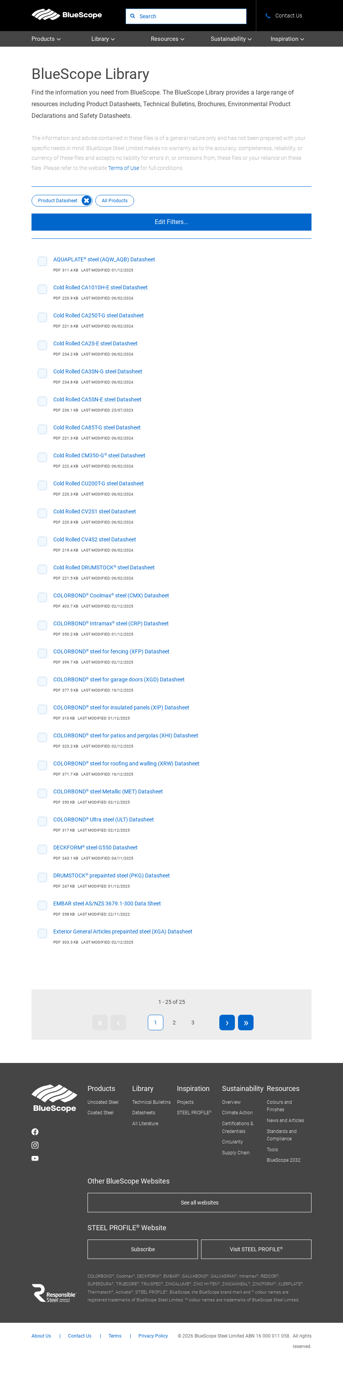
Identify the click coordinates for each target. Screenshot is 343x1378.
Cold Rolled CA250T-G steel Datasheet (98, 315)
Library (103, 39)
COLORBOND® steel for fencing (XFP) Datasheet (111, 651)
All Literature (145, 1123)
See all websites (200, 1202)
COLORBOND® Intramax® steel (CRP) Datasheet (111, 623)
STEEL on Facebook (35, 1131)
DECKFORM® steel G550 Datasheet (95, 847)
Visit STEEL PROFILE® (256, 1249)
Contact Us (79, 1336)
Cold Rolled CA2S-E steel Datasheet (95, 343)
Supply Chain (236, 1153)
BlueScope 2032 (284, 1160)
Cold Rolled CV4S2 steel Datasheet (94, 539)
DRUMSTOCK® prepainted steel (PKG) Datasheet (111, 875)
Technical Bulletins (151, 1102)
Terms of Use (123, 168)
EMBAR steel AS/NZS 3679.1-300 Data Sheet (107, 903)
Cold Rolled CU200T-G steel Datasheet (98, 483)
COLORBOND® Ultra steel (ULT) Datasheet (103, 819)
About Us (41, 1336)
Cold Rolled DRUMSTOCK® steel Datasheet (104, 567)
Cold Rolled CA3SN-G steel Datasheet (97, 371)
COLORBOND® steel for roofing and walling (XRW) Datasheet (126, 763)
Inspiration (287, 39)
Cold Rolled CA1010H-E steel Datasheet (100, 287)
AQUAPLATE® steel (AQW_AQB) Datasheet (104, 259)
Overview (231, 1102)
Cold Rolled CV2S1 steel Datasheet (94, 511)
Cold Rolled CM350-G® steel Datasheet (99, 455)
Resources (168, 39)
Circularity (232, 1142)
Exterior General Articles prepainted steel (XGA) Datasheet (122, 931)
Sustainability (231, 39)
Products (46, 39)
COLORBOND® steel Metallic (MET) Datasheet (108, 791)
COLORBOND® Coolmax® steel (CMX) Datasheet (111, 595)
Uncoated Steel (103, 1102)
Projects (185, 1102)
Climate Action (237, 1112)
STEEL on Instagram (35, 1145)
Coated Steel (101, 1112)
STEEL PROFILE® (194, 1112)
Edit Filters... (171, 222)
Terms (114, 1336)
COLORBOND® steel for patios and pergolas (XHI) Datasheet (125, 735)
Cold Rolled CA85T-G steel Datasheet (97, 427)
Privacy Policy (153, 1336)
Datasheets (143, 1112)
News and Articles (285, 1120)
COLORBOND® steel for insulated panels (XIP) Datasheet (121, 707)
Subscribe (143, 1249)
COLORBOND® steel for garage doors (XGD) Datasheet (119, 679)
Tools (272, 1149)
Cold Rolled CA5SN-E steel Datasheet (97, 399)
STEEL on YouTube (35, 1158)
